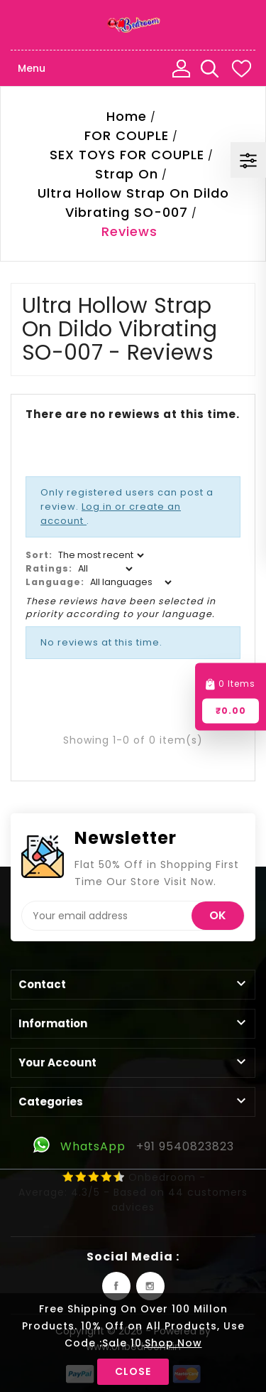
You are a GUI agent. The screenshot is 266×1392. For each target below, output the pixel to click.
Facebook (116, 1286)
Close (133, 1371)
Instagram (150, 1286)
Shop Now (173, 1343)
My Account (181, 68)
